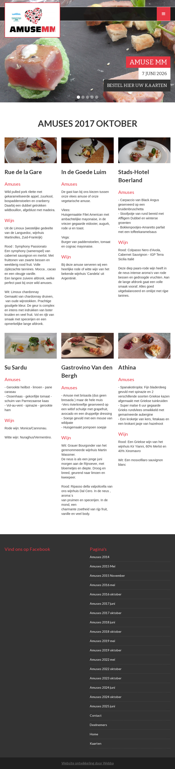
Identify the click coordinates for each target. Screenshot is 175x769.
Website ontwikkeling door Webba (88, 763)
